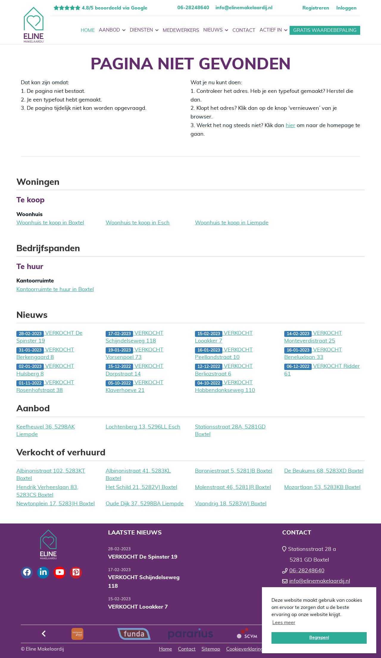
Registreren (315, 8)
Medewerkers (181, 30)
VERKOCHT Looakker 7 (224, 337)
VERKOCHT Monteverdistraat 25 (313, 337)
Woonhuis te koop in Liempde (231, 223)
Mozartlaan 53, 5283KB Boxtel (322, 487)
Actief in (274, 30)
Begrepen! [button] (319, 637)
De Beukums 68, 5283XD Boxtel (323, 471)
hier (290, 125)
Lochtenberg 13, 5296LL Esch (143, 427)
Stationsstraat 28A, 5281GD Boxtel (230, 430)
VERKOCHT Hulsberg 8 (45, 370)
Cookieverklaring (244, 649)
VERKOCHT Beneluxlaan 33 (313, 353)
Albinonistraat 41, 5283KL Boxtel (138, 475)
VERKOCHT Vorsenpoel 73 (134, 353)
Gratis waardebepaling (325, 30)
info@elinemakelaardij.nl (244, 7)
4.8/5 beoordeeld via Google (113, 8)
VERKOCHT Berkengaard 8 (45, 353)
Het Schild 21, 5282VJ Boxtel (141, 487)
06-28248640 (193, 7)
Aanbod (112, 30)
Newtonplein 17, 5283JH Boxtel (55, 504)
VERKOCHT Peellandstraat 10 (224, 353)
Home (88, 30)
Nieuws (215, 30)
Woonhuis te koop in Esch (138, 223)
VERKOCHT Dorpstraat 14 (134, 370)
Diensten (144, 30)
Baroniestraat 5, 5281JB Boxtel (233, 471)
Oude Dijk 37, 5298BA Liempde (145, 504)
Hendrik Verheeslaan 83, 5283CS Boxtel (47, 491)
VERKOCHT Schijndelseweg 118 (134, 337)
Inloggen (346, 8)
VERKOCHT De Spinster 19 (49, 337)
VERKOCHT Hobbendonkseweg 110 (225, 386)
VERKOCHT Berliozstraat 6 (224, 370)
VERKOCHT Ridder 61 (322, 370)
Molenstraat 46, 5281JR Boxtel (233, 487)
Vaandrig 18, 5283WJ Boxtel (230, 504)
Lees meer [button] (283, 622)
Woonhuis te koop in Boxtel (50, 223)
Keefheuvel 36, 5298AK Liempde (45, 430)
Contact (243, 30)
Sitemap (211, 649)
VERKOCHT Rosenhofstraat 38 (45, 386)
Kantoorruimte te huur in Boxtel (55, 289)
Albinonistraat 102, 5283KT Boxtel (50, 475)
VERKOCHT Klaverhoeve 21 (134, 386)
